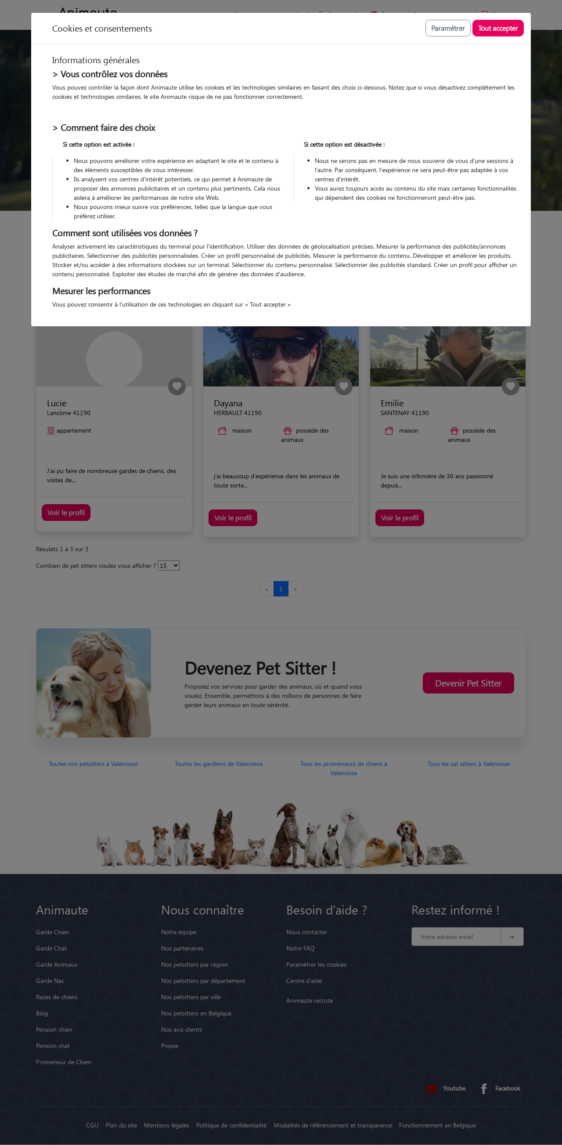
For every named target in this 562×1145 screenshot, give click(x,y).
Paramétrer (448, 28)
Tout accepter (498, 28)
